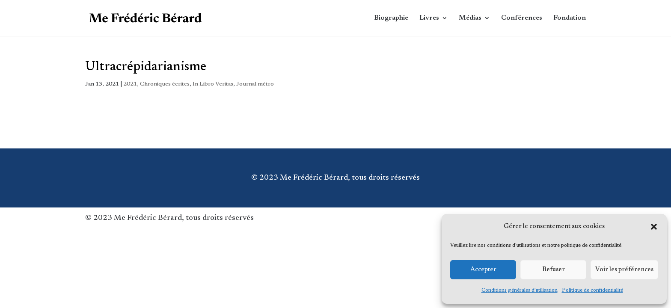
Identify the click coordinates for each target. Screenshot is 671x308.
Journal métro (255, 84)
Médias (470, 18)
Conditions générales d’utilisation (519, 290)
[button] (654, 226)
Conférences (521, 18)
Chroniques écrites (165, 84)
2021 (130, 84)
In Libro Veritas (213, 84)
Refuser (553, 270)
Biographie (391, 18)
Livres (429, 18)
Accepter (483, 270)
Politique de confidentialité (592, 290)
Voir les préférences (624, 270)
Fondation (569, 18)
